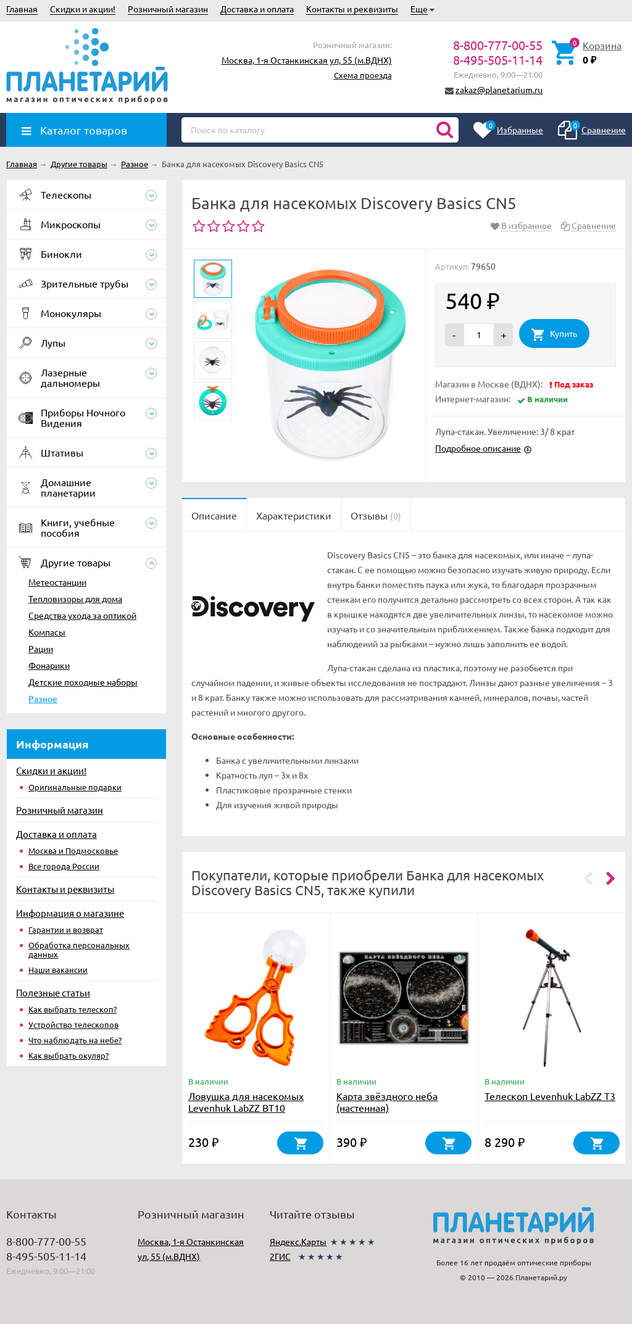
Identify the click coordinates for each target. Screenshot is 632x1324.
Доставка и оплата (257, 8)
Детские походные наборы (83, 681)
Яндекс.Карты (298, 1241)
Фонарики (49, 665)
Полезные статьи (53, 992)
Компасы (46, 631)
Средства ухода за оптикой (82, 615)
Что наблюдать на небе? (75, 1040)
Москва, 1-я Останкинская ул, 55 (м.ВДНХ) (307, 59)
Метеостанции (57, 581)
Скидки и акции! (82, 8)
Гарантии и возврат (65, 929)
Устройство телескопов (73, 1024)
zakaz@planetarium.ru (499, 89)
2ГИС (280, 1256)
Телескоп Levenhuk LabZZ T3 (549, 1096)
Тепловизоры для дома (75, 598)
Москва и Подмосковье (73, 850)
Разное (42, 698)
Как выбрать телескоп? (72, 1009)
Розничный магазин (168, 8)
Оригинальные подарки (75, 787)
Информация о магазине (70, 913)
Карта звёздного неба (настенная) (387, 1102)
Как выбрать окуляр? (68, 1055)
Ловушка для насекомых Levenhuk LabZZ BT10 (246, 1102)
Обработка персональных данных (79, 949)
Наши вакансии (58, 969)
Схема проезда (363, 75)
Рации (40, 648)
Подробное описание (478, 447)
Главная (22, 8)
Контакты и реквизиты (352, 8)
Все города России (63, 866)
